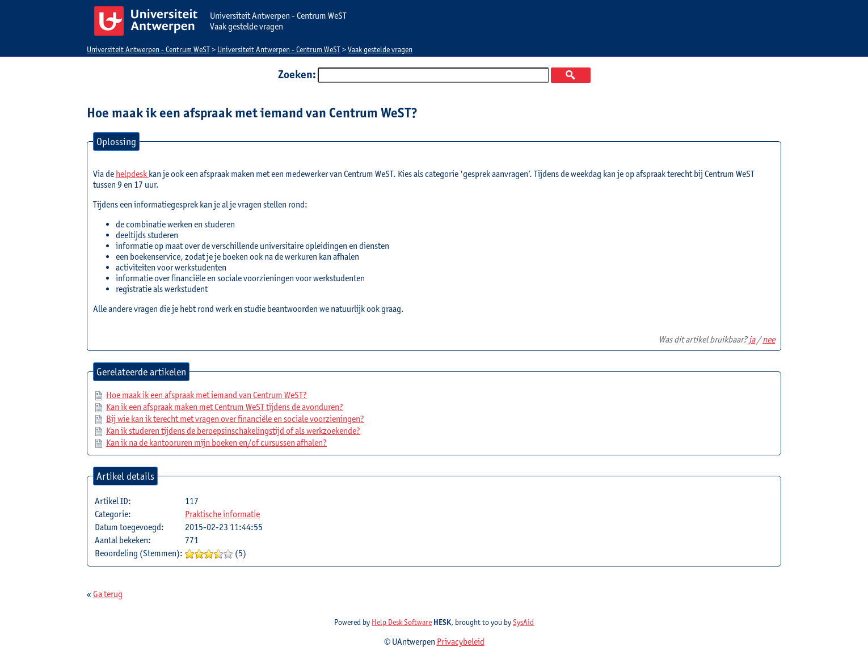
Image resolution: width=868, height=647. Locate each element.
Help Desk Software (402, 622)
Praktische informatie (222, 514)
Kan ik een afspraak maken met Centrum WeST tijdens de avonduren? (224, 406)
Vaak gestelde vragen (380, 49)
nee (768, 339)
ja (752, 339)
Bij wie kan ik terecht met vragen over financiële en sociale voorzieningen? (235, 418)
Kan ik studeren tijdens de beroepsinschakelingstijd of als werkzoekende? (233, 430)
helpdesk (132, 173)
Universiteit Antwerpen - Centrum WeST (148, 49)
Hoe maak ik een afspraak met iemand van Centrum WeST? (206, 395)
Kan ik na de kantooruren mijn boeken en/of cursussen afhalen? (216, 442)
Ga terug (108, 594)
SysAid (523, 622)
